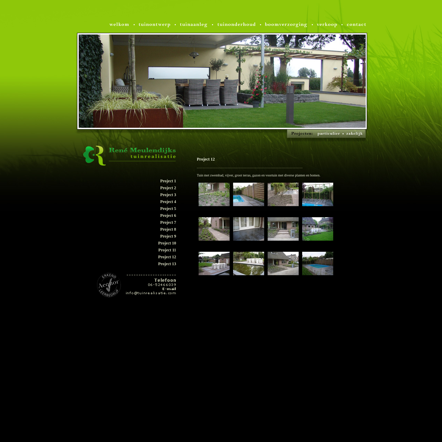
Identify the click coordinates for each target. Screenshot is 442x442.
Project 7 (168, 222)
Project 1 (168, 181)
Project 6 (168, 215)
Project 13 (167, 263)
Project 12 (167, 256)
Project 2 (168, 187)
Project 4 (168, 201)
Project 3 (168, 194)
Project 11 (167, 250)
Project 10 (167, 243)
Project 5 (168, 208)
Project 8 (168, 229)
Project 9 (168, 236)
